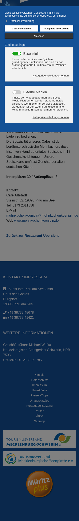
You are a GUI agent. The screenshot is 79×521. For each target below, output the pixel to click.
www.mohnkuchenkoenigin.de (36, 220)
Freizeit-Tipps (39, 395)
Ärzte (39, 416)
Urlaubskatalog (39, 400)
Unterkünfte (39, 390)
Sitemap (39, 421)
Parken (39, 411)
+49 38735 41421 (20, 317)
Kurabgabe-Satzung (39, 405)
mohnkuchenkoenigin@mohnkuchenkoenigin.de (42, 215)
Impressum (39, 385)
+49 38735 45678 (20, 312)
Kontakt (39, 374)
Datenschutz (39, 380)
